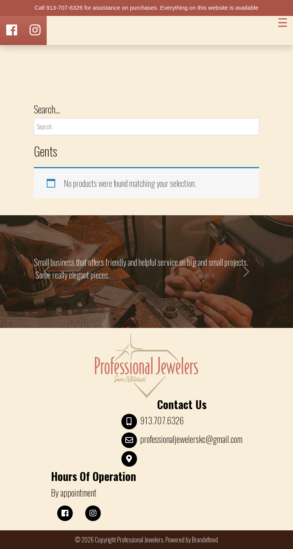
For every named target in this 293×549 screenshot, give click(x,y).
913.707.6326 (162, 420)
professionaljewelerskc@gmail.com (191, 439)
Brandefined (205, 539)
